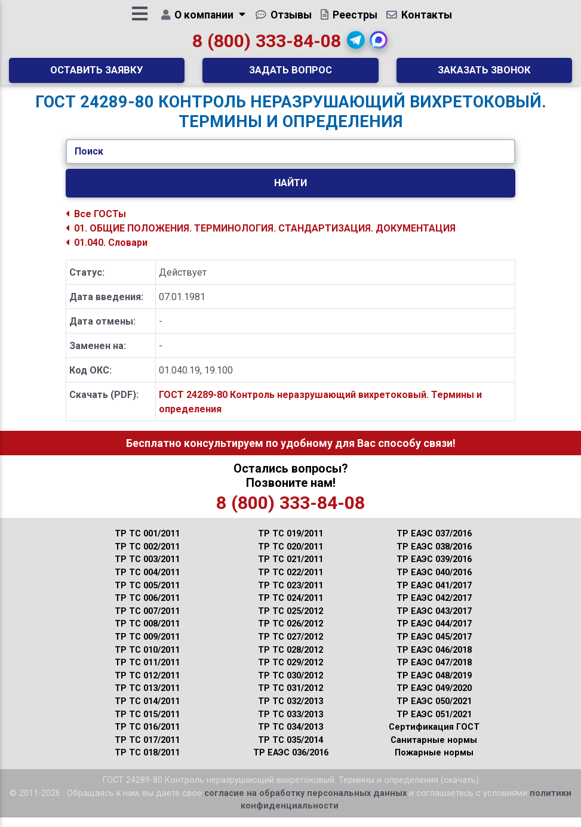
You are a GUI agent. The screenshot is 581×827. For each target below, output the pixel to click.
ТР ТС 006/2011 (147, 608)
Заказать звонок (484, 75)
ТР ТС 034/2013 (290, 737)
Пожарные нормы (434, 762)
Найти (290, 192)
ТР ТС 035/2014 (290, 750)
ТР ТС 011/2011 (147, 672)
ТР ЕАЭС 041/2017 (434, 595)
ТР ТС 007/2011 (147, 621)
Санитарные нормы (434, 750)
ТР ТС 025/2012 (290, 621)
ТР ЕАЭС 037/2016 (434, 543)
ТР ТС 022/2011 (290, 582)
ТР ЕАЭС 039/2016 (434, 569)
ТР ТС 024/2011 (290, 608)
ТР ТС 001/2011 (147, 543)
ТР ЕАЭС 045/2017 (434, 646)
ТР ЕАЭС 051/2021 (434, 724)
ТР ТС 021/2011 (290, 569)
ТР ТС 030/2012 (290, 685)
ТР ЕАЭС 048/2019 (434, 685)
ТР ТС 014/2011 (147, 711)
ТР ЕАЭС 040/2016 (434, 582)
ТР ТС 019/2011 (290, 543)
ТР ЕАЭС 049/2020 (434, 698)
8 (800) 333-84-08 (266, 45)
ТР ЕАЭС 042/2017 (434, 608)
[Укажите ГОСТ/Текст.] (290, 161)
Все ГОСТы (96, 223)
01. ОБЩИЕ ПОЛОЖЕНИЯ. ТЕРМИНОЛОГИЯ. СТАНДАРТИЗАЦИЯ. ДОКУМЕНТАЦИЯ (261, 237)
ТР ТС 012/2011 (147, 685)
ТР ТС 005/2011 (147, 595)
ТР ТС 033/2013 (290, 724)
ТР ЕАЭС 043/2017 (434, 621)
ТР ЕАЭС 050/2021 (434, 711)
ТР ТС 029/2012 (290, 672)
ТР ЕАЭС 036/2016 (290, 762)
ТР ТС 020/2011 (290, 556)
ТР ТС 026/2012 (290, 633)
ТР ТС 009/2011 (147, 646)
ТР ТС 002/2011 (147, 556)
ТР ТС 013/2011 (147, 698)
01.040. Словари (106, 252)
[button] (356, 45)
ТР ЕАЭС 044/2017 (434, 633)
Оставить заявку (96, 75)
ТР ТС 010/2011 (147, 660)
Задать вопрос (290, 75)
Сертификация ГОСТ (434, 737)
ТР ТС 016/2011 (147, 737)
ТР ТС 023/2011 (290, 595)
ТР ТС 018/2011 (147, 762)
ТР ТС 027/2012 (290, 646)
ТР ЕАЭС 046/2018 (434, 660)
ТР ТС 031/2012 (290, 698)
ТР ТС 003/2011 (147, 569)
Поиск (89, 160)
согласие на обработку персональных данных (305, 803)
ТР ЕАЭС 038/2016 (434, 556)
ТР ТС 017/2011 (147, 750)
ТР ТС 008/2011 (147, 633)
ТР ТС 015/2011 (147, 724)
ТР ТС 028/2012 (290, 660)
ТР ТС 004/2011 (147, 582)
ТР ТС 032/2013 (290, 711)
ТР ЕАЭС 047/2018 (434, 672)
